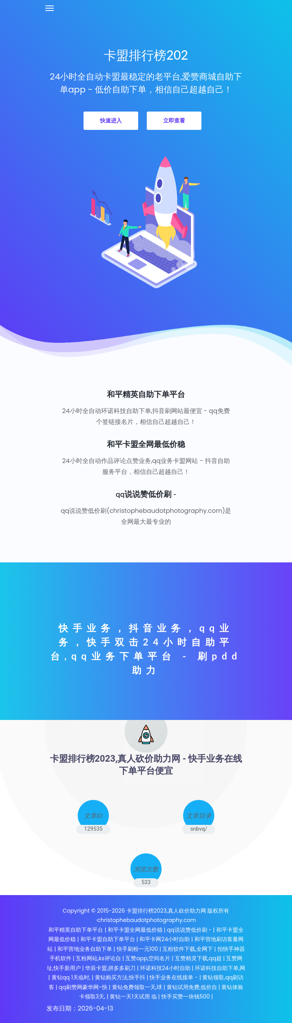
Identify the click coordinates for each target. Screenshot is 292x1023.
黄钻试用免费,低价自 (192, 987)
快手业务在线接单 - (174, 977)
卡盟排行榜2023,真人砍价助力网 (167, 911)
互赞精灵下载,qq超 (198, 958)
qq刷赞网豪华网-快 (83, 987)
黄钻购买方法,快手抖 (120, 977)
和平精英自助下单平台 (75, 930)
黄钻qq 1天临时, (71, 977)
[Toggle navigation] (50, 8)
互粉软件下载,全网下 (187, 949)
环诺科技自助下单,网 (220, 968)
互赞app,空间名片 (147, 958)
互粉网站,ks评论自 (98, 958)
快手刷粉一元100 (138, 949)
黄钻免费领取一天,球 (137, 987)
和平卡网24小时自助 (164, 939)
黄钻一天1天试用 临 (133, 996)
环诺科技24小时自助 (165, 968)
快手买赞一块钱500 (185, 996)
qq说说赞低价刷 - (189, 930)
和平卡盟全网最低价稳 (135, 930)
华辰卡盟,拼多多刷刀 (110, 968)
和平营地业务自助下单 (84, 949)
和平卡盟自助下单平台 (107, 939)
